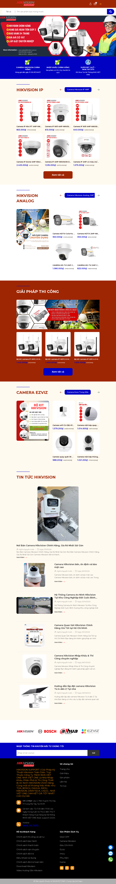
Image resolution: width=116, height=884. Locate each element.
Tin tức (63, 786)
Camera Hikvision (68, 841)
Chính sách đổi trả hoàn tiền (29, 862)
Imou (62, 854)
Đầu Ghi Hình (66, 845)
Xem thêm (21, 557)
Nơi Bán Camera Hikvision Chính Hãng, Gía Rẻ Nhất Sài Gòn (49, 545)
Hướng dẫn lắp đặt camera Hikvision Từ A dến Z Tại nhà (75, 687)
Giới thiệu (64, 773)
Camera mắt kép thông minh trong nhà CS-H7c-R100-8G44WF (88, 457)
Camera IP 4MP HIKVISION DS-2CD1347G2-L (58, 162)
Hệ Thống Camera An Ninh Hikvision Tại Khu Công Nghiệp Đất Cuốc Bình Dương (75, 596)
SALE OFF (64, 837)
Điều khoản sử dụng (26, 858)
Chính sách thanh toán (27, 845)
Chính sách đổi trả (25, 854)
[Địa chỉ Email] (58, 753)
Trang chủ (65, 769)
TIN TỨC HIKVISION (36, 477)
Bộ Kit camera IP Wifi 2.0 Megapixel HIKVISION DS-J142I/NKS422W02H (58, 359)
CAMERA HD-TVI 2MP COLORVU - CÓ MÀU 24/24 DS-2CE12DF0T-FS (88, 265)
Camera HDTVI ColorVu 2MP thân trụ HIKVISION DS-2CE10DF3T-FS (64, 234)
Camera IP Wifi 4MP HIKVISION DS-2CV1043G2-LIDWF (86, 126)
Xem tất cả (58, 175)
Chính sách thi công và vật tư (30, 837)
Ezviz (62, 849)
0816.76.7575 (30, 825)
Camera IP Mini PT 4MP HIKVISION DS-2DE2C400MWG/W (29, 126)
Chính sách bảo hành (26, 841)
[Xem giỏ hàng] (95, 4)
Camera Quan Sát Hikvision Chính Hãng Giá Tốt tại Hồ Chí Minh (73, 626)
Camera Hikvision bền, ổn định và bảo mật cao (75, 565)
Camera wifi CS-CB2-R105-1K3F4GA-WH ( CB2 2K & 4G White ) (64, 425)
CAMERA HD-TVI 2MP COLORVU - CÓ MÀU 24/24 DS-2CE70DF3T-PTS (64, 265)
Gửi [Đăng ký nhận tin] (93, 753)
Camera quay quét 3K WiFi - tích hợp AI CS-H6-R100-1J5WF (64, 457)
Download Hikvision (25, 866)
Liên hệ (63, 782)
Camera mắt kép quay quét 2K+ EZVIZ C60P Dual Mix (88, 425)
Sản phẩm (65, 777)
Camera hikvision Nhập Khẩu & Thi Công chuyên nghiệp (73, 657)
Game (63, 862)
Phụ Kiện (64, 858)
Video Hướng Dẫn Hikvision (29, 870)
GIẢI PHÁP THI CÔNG (37, 291)
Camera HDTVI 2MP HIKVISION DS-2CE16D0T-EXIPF (88, 234)
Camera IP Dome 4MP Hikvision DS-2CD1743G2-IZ (29, 162)
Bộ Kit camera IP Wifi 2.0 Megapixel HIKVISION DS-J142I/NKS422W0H (29, 359)
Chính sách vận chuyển (27, 849)
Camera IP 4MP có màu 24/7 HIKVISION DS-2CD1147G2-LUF (86, 162)
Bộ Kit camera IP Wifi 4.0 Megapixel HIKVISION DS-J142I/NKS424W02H (87, 359)
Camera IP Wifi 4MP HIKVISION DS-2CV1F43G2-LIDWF (58, 126)
